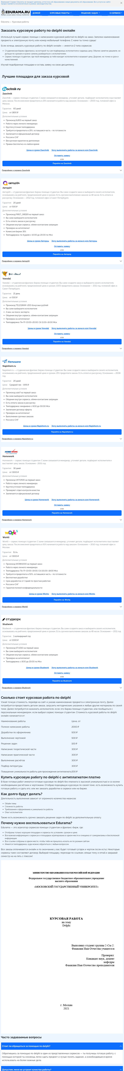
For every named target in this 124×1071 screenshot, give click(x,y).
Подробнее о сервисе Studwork (16, 688)
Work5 (6, 537)
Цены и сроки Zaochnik (38, 150)
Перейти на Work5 (62, 600)
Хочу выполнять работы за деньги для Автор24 (74, 241)
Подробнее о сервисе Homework (17, 520)
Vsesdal (7, 278)
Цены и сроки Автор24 (38, 241)
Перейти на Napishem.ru (62, 432)
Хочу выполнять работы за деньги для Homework (75, 500)
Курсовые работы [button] (60, 13)
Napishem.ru (9, 366)
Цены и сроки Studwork (37, 668)
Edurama (5, 22)
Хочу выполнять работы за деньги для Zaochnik (75, 150)
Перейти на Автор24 (62, 254)
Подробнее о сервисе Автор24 (16, 261)
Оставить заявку (62, 155)
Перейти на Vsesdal (62, 341)
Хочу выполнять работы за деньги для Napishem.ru (76, 426)
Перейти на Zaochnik (62, 163)
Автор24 (7, 188)
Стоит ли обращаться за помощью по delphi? (26, 1046)
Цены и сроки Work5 (39, 594)
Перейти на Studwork (62, 681)
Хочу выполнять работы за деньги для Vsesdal (74, 328)
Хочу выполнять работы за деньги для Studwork (75, 668)
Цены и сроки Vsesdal (38, 328)
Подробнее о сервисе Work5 (15, 607)
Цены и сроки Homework (37, 500)
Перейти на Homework (62, 513)
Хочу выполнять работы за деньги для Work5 (73, 594)
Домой (36, 13)
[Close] (121, 3)
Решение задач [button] (89, 13)
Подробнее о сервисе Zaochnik (16, 170)
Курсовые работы (20, 22)
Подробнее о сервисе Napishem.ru (17, 439)
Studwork (8, 624)
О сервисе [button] (115, 13)
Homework (8, 456)
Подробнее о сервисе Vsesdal (15, 348)
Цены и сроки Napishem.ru (36, 426)
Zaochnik (7, 93)
